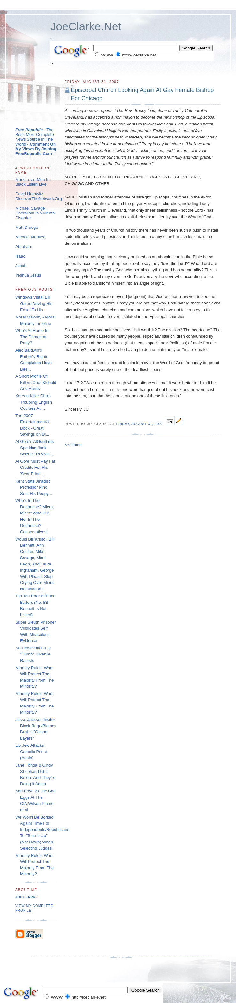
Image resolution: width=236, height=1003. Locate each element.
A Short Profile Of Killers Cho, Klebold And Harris (35, 382)
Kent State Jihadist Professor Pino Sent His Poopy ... (34, 487)
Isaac (20, 256)
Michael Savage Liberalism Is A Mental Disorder (35, 213)
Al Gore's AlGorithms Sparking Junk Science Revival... (34, 447)
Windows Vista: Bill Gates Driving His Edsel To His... (33, 303)
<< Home (73, 444)
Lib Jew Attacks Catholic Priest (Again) (31, 751)
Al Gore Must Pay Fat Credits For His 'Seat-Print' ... (35, 467)
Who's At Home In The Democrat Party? (31, 336)
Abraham (23, 246)
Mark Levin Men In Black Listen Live (32, 182)
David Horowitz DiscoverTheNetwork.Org (38, 196)
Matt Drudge (26, 227)
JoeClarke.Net (85, 26)
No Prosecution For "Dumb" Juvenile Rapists (33, 654)
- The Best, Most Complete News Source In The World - (35, 141)
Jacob (20, 265)
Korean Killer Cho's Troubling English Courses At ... (33, 402)
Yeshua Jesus (28, 275)
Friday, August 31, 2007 (139, 424)
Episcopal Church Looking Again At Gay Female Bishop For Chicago (142, 94)
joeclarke (26, 897)
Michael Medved (30, 237)
